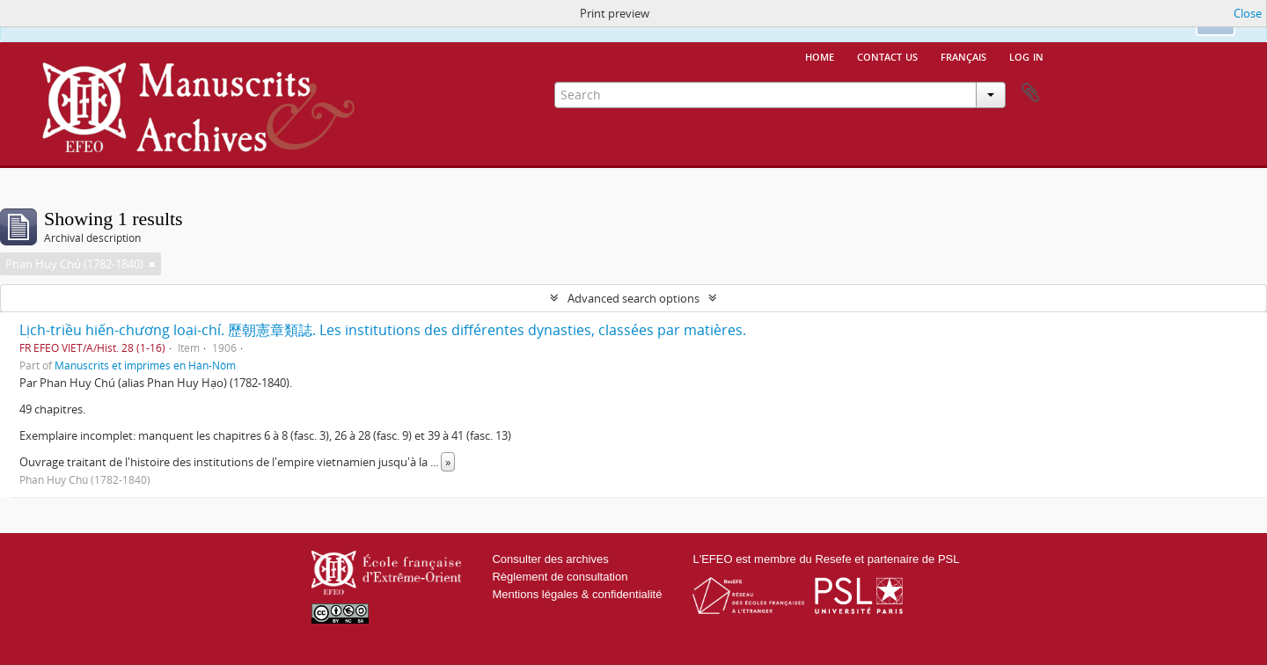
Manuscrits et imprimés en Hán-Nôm (145, 365)
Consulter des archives (550, 559)
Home (819, 55)
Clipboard (1030, 93)
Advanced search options (633, 298)
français (963, 55)
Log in (1026, 55)
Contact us (887, 55)
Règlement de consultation (559, 576)
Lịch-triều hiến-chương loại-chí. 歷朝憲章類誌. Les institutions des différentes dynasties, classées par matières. (382, 330)
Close (1248, 13)
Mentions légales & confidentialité (577, 594)
